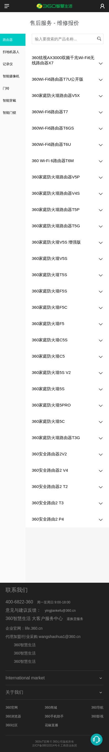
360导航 (97, 707)
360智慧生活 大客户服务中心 (34, 618)
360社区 (12, 725)
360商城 (51, 707)
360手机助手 (54, 716)
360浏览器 (13, 716)
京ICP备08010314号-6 (46, 745)
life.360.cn (34, 628)
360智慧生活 (21, 653)
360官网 (12, 707)
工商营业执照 (68, 745)
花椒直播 (51, 725)
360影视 (97, 716)
